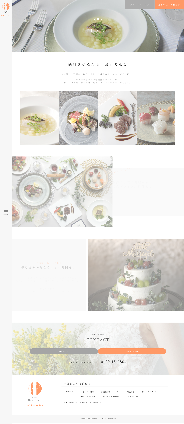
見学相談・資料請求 (169, 4)
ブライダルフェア (140, 4)
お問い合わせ (72, 352)
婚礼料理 (130, 393)
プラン (69, 397)
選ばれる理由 (88, 393)
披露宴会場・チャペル (110, 393)
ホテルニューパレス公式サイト (95, 404)
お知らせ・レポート (87, 397)
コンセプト (70, 393)
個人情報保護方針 (72, 404)
